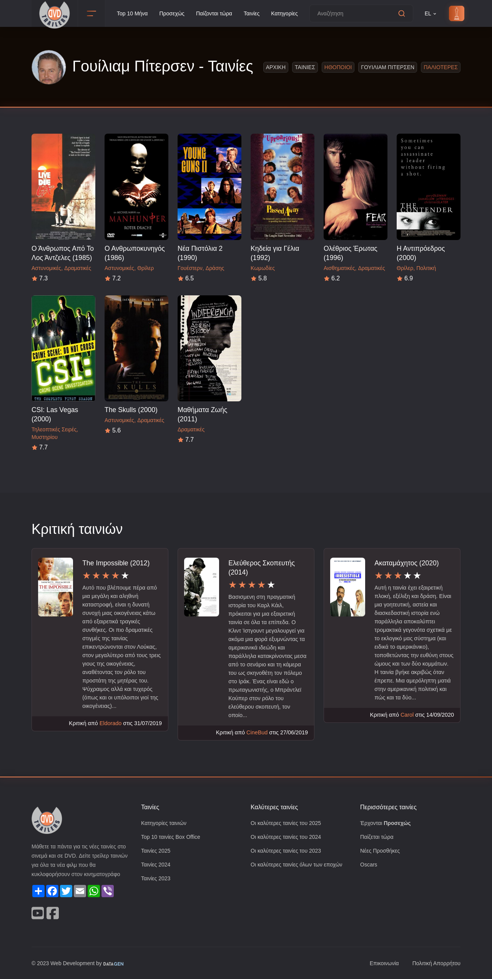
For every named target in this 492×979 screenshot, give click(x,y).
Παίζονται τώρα (218, 13)
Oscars (368, 866)
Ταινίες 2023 (157, 880)
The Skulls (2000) (130, 409)
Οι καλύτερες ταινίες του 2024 (288, 837)
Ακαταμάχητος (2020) (408, 563)
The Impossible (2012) (116, 563)
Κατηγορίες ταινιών (165, 823)
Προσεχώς (175, 13)
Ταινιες (306, 67)
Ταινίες (258, 13)
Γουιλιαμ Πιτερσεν (389, 67)
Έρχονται (386, 823)
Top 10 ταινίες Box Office (173, 837)
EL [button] (440, 13)
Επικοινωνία (379, 963)
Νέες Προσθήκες (381, 851)
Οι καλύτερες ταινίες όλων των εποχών (300, 866)
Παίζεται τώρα (377, 837)
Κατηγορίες (293, 13)
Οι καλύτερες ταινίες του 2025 (288, 823)
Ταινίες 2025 (157, 851)
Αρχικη (277, 67)
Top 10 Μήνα (133, 13)
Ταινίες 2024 (157, 866)
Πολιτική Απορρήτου (434, 963)
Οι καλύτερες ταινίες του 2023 (288, 851)
